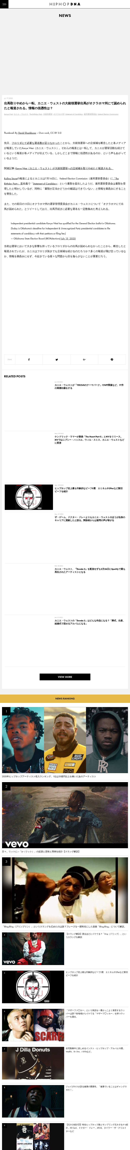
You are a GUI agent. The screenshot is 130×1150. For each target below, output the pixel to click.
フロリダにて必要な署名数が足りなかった (36, 143)
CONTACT (23, 1129)
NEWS (6, 1141)
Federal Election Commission (108, 114)
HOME (6, 1129)
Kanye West (8, 114)
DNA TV (6, 1135)
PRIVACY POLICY (26, 1135)
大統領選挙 (47, 114)
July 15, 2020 (68, 238)
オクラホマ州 (58, 114)
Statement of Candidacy (74, 114)
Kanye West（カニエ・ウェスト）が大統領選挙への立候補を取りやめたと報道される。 (64, 168)
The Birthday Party (35, 114)
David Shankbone (27, 133)
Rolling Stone (10, 178)
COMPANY (23, 1141)
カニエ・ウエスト (21, 114)
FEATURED (8, 1147)
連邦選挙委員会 (90, 114)
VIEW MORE (65, 490)
